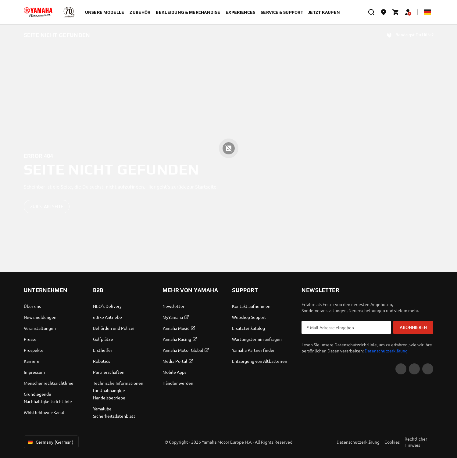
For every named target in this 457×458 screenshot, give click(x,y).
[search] (371, 12)
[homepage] (38, 12)
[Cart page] (395, 12)
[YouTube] (400, 368)
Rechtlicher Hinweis (416, 442)
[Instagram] (427, 368)
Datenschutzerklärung (386, 350)
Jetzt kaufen (324, 12)
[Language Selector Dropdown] (427, 12)
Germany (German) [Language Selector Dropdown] (50, 441)
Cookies (392, 442)
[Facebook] (414, 368)
